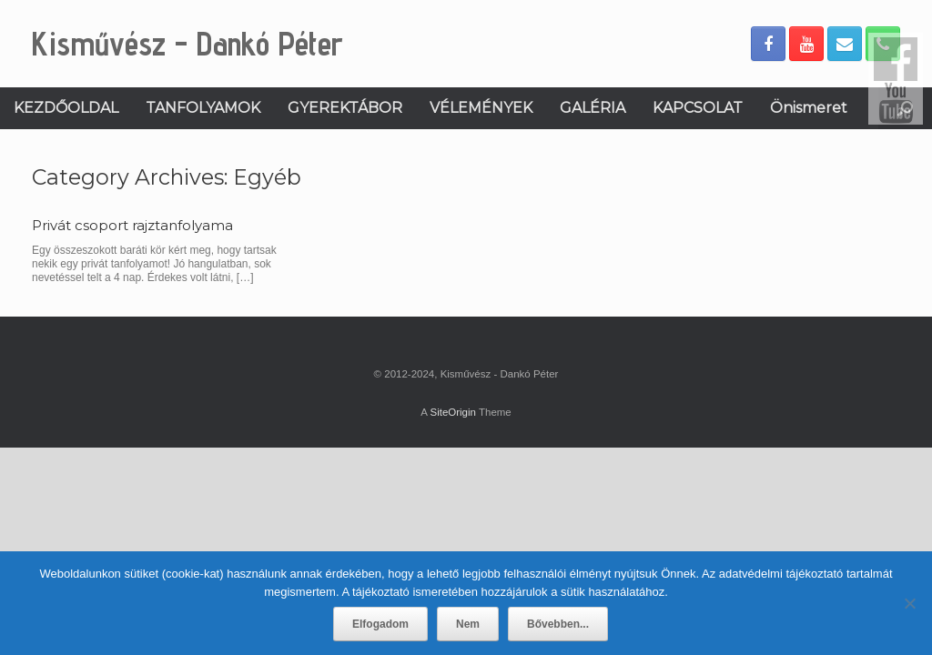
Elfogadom (380, 624)
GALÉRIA (592, 107)
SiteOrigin (453, 412)
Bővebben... (558, 624)
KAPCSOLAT (698, 107)
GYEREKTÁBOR (345, 107)
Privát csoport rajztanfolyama (132, 225)
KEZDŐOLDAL (66, 107)
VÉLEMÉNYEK (481, 107)
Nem (468, 624)
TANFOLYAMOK (203, 107)
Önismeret (808, 107)
